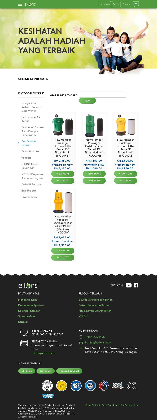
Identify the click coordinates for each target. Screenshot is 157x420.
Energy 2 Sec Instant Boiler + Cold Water (31, 107)
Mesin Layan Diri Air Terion (95, 311)
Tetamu (126, 4)
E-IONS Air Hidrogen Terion (96, 300)
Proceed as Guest (69, 371)
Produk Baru (29, 197)
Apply (87, 100)
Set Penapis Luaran (29, 143)
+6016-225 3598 (95, 337)
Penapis (26, 158)
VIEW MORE (62, 174)
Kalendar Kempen (29, 311)
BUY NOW (63, 180)
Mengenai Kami (28, 300)
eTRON (83, 316)
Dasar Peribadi (93, 405)
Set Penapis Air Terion (31, 119)
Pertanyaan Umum (43, 353)
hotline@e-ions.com (98, 342)
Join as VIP (45, 371)
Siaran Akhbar (27, 316)
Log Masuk (105, 4)
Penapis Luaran (31, 151)
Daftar (116, 4)
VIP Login (27, 371)
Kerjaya (23, 322)
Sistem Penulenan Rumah (94, 305)
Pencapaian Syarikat (31, 305)
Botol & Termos (31, 184)
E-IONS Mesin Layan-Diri (30, 166)
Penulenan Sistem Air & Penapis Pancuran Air (33, 131)
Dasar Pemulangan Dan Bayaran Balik (120, 405)
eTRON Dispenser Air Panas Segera (32, 176)
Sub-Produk (29, 191)
